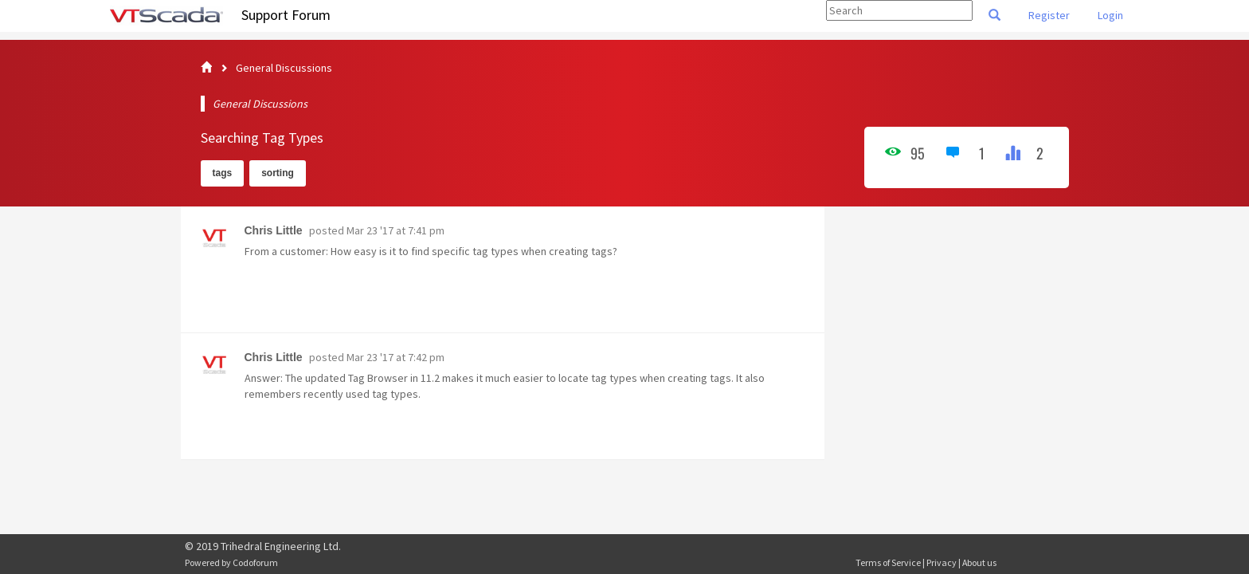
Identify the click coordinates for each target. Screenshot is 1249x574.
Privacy (941, 562)
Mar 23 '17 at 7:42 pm (395, 357)
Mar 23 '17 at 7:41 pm (395, 230)
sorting (277, 173)
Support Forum (286, 15)
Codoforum (255, 562)
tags (223, 173)
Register (1049, 15)
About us (979, 562)
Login (1110, 15)
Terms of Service (888, 562)
